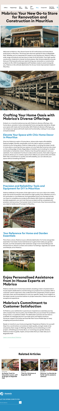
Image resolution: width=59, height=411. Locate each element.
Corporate (44, 7)
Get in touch (31, 7)
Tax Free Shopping (51, 7)
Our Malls (26, 7)
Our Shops (20, 7)
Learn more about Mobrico (12, 337)
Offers (6, 7)
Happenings (13, 7)
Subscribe (20, 402)
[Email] (11, 402)
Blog (37, 7)
